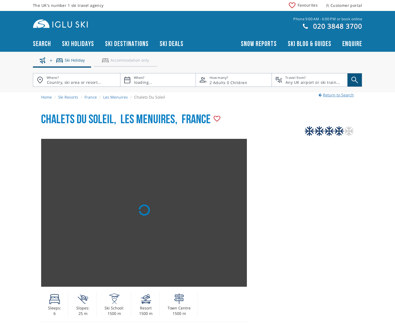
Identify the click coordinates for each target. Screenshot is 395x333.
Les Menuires (115, 97)
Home (46, 97)
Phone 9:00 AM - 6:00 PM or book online (327, 18)
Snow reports (259, 44)
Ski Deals (172, 44)
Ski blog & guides (309, 44)
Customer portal (344, 5)
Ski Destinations (127, 44)
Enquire (352, 44)
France (90, 97)
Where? (53, 77)
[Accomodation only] (125, 62)
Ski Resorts (68, 97)
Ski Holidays (78, 44)
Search (42, 44)
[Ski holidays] (62, 62)
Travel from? (295, 77)
